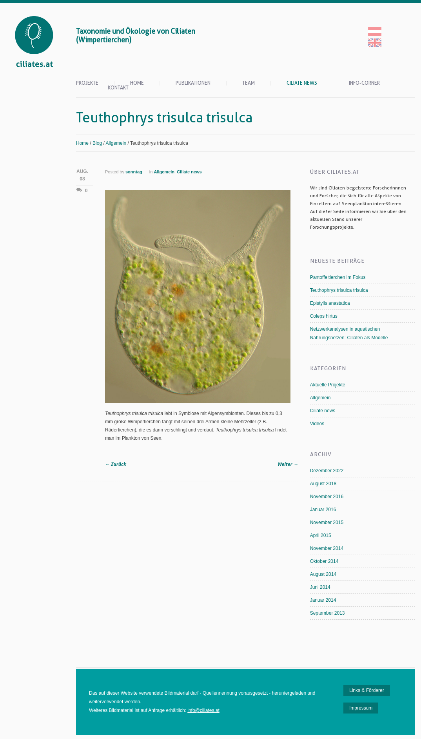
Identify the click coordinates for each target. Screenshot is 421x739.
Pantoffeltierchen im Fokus (338, 277)
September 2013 (327, 613)
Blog (97, 143)
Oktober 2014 (324, 561)
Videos (317, 423)
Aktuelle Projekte (327, 385)
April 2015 (320, 535)
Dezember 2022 (326, 470)
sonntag (133, 171)
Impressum (360, 708)
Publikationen (193, 83)
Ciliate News (302, 83)
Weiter (288, 464)
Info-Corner (364, 83)
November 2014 (326, 548)
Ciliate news (189, 171)
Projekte (87, 83)
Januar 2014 (323, 600)
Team (248, 83)
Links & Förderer (366, 690)
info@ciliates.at (203, 710)
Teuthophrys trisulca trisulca (339, 290)
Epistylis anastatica (330, 303)
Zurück (115, 464)
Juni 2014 (320, 587)
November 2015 (326, 522)
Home (137, 83)
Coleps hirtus (324, 316)
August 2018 (323, 483)
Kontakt (118, 88)
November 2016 (326, 496)
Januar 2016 (323, 509)
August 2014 (323, 574)
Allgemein (115, 143)
